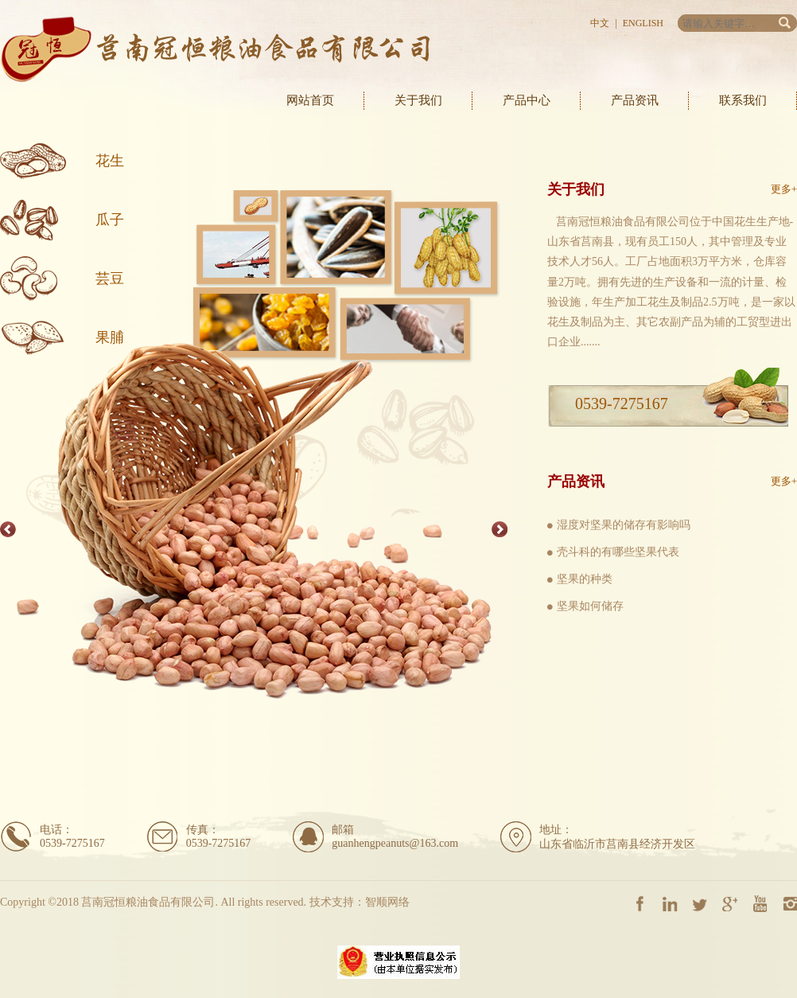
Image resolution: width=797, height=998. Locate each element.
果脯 (109, 337)
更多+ (784, 189)
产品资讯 (635, 100)
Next (499, 529)
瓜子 (109, 220)
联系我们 (743, 100)
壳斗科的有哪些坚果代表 (618, 552)
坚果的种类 (584, 579)
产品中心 (526, 100)
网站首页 (310, 100)
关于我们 (418, 100)
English (643, 23)
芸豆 (109, 279)
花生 (109, 161)
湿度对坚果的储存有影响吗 (623, 525)
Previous (8, 529)
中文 (599, 23)
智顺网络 (387, 902)
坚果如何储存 (590, 606)
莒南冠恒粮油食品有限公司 (215, 49)
